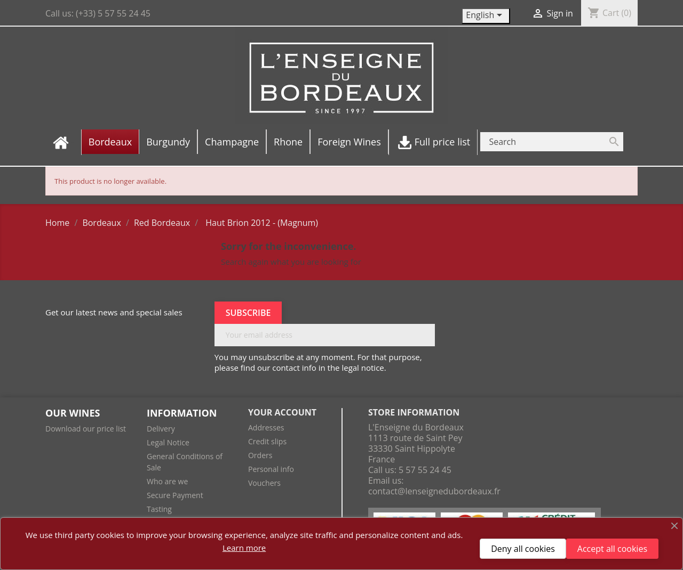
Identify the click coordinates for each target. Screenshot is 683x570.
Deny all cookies (523, 549)
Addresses (266, 427)
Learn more (244, 547)
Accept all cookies (612, 549)
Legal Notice (168, 442)
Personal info (271, 469)
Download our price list (85, 429)
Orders (260, 455)
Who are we (167, 481)
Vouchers (264, 483)
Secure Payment (175, 495)
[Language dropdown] (486, 16)
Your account (282, 412)
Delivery (161, 429)
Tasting (159, 509)
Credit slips (267, 441)
